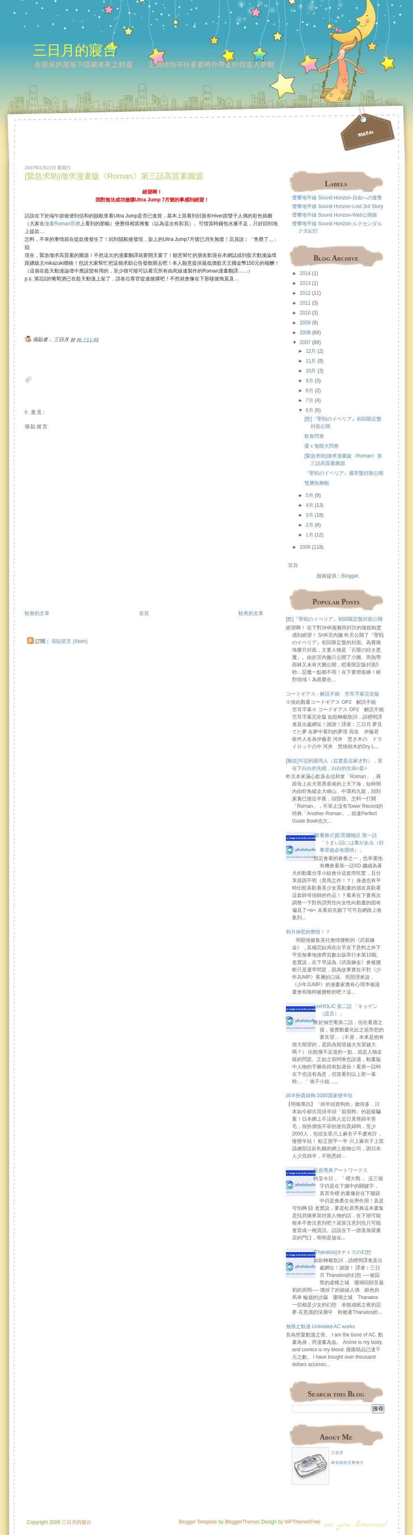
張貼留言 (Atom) (69, 641)
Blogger (349, 576)
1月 (309, 535)
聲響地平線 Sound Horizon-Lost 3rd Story (337, 206)
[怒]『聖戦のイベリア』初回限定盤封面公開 (334, 619)
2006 (305, 547)
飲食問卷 (314, 436)
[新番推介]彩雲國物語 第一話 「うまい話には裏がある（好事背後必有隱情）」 (348, 842)
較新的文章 (37, 613)
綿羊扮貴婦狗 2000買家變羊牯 (319, 1095)
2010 (305, 313)
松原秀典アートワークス (340, 1170)
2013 (305, 283)
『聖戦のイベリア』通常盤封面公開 (343, 473)
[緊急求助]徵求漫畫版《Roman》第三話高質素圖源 (114, 176)
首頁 (144, 613)
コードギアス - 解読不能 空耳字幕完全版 (332, 694)
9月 (309, 381)
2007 (305, 342)
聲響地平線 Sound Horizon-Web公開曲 (334, 215)
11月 (311, 361)
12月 (311, 351)
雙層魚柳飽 (316, 483)
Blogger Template (198, 1522)
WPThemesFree (302, 1522)
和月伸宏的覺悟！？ (308, 932)
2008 (305, 332)
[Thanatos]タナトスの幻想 (342, 1252)
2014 (305, 273)
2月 (309, 525)
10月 (311, 371)
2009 (305, 323)
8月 (309, 390)
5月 (309, 495)
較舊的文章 (251, 613)
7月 (309, 400)
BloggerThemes (242, 1522)
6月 (309, 410)
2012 (305, 293)
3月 (309, 515)
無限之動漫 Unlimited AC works (320, 1326)
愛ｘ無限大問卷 (321, 446)
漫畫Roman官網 (62, 224)
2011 (305, 303)
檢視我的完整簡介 (347, 1463)
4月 (309, 505)
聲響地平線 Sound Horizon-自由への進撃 (337, 198)
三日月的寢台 (75, 50)
